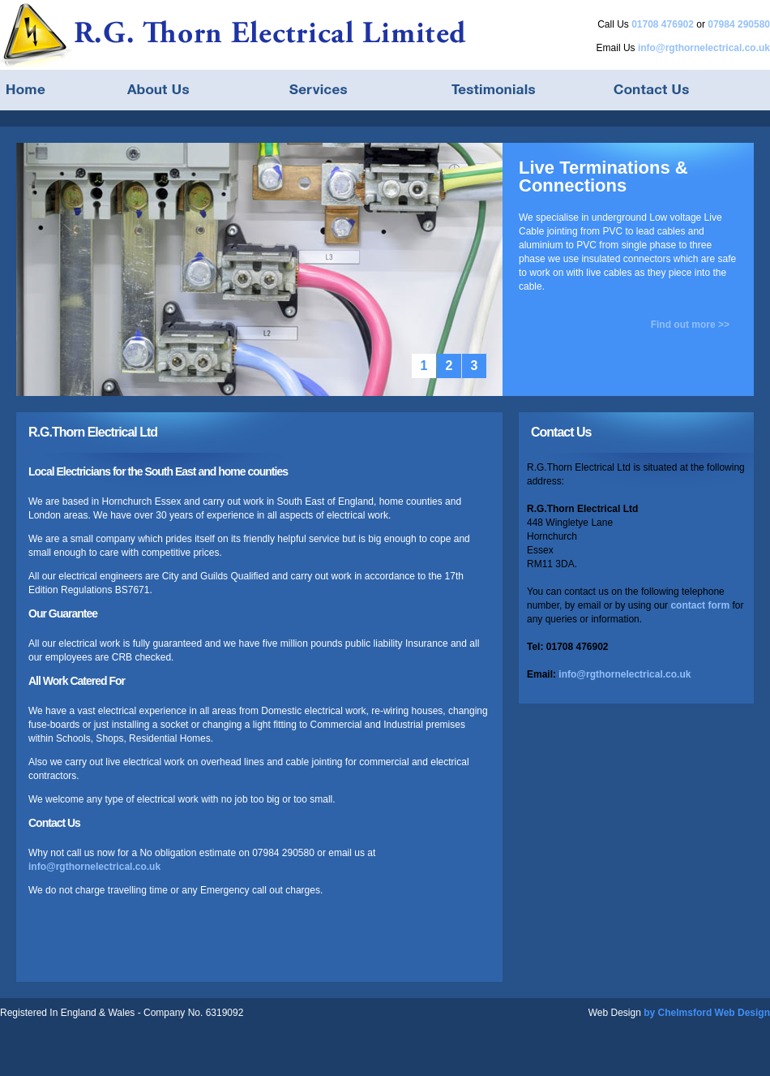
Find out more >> (690, 324)
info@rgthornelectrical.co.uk (704, 48)
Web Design (614, 1012)
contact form (699, 605)
